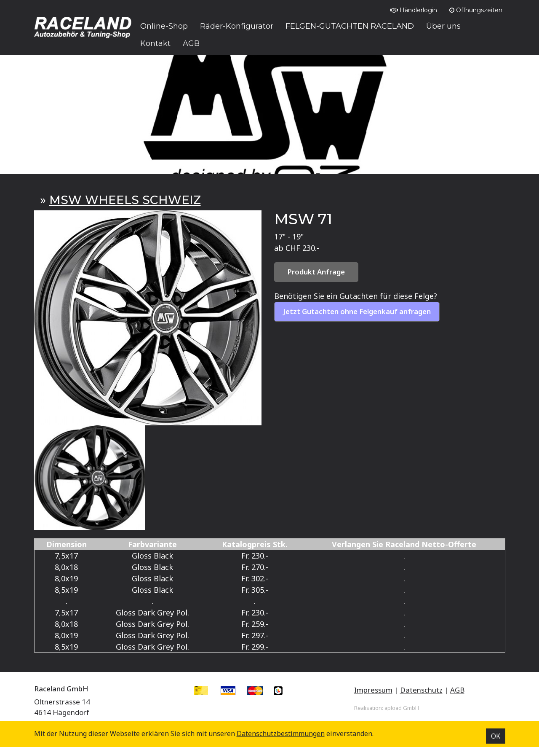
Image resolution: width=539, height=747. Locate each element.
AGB (457, 690)
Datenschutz (421, 690)
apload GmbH (401, 708)
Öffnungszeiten (475, 10)
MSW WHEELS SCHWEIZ (125, 200)
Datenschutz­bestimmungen (281, 733)
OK (495, 736)
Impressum (373, 690)
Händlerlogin (413, 10)
